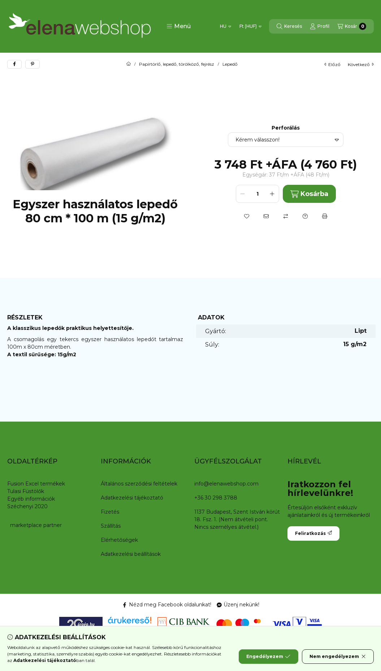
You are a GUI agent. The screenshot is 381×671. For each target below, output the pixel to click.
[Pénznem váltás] (250, 26)
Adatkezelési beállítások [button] (131, 554)
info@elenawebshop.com (226, 483)
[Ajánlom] (266, 216)
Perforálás (286, 128)
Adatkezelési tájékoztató (132, 497)
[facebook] (14, 64)
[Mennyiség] (257, 193)
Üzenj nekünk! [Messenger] (238, 604)
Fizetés (110, 512)
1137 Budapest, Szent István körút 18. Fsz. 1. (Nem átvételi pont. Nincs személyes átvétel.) (237, 519)
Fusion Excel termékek (36, 483)
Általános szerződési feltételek (139, 483)
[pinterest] (32, 64)
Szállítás (111, 526)
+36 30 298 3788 (215, 497)
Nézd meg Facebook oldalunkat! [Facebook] (166, 604)
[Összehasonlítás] (286, 216)
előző (332, 64)
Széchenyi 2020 (27, 506)
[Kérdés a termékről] (305, 216)
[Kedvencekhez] (247, 216)
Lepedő (230, 64)
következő (361, 64)
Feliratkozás (313, 533)
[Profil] (319, 26)
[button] (178, 26)
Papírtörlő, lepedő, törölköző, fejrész (176, 64)
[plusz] (272, 193)
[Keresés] (289, 26)
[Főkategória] (128, 64)
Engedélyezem (268, 656)
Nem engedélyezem (337, 656)
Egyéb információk (31, 499)
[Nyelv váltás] (225, 26)
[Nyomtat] (325, 216)
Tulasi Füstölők (25, 491)
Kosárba (309, 194)
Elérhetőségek (119, 540)
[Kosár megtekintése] (352, 26)
